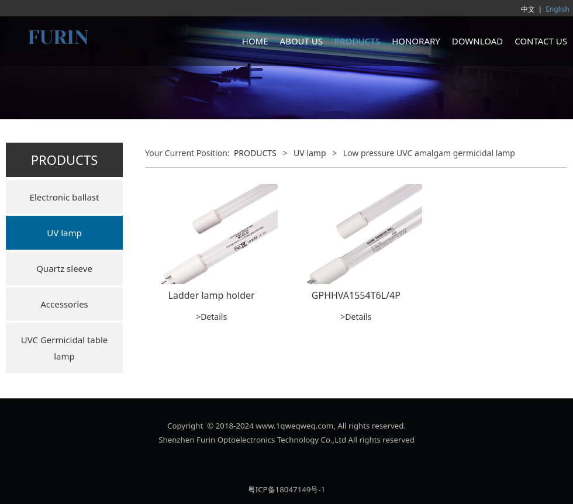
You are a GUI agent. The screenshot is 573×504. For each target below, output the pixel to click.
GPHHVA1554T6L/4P (356, 295)
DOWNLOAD (477, 41)
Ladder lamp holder (211, 295)
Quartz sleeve (64, 268)
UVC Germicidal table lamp (64, 348)
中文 (528, 9)
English (557, 9)
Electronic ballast (64, 197)
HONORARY (416, 41)
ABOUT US (301, 41)
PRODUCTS (357, 41)
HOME (255, 41)
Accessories (64, 304)
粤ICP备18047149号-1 (287, 489)
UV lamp (64, 233)
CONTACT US (541, 41)
